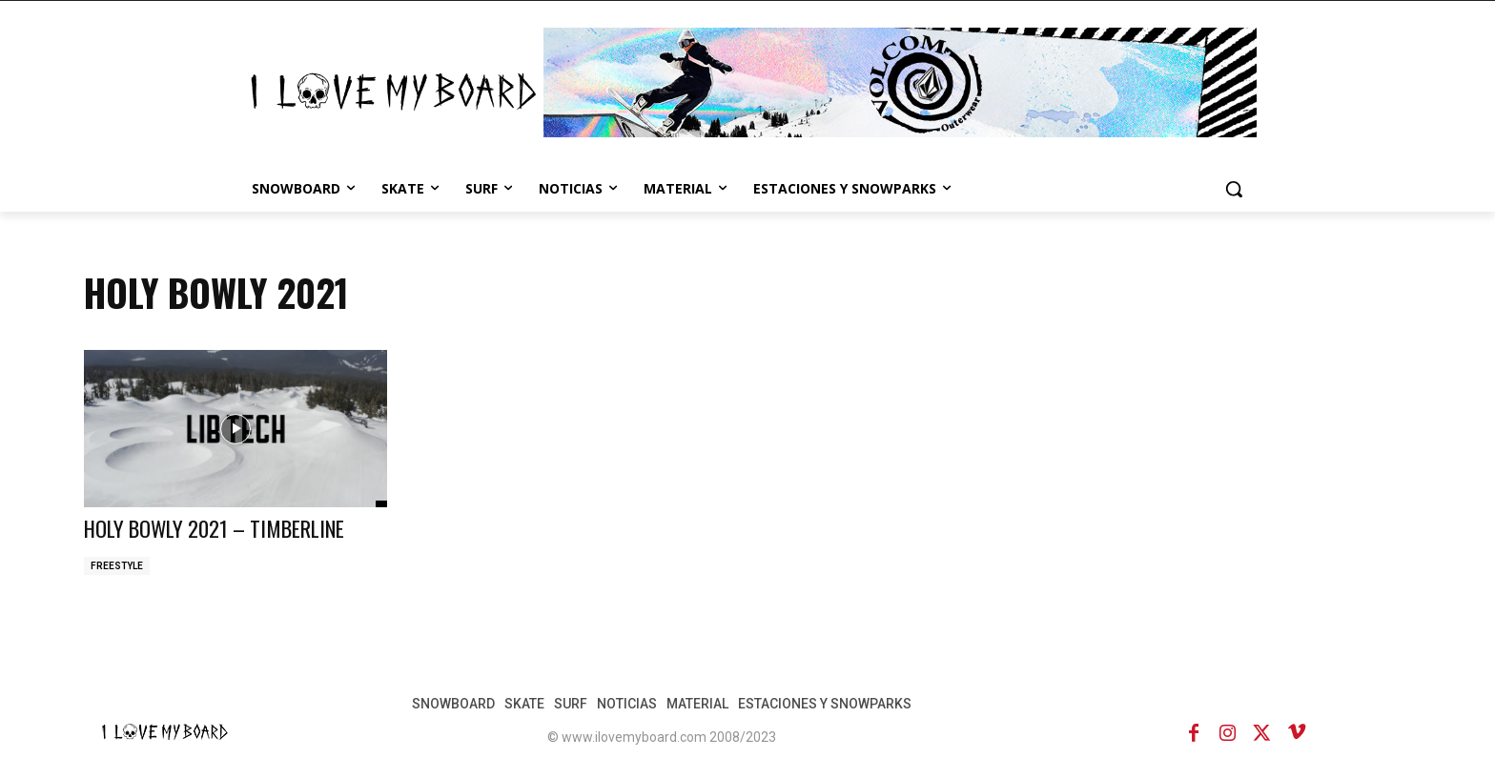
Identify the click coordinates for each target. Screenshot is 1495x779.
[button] (1234, 189)
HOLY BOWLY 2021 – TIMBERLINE (226, 527)
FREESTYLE (117, 566)
